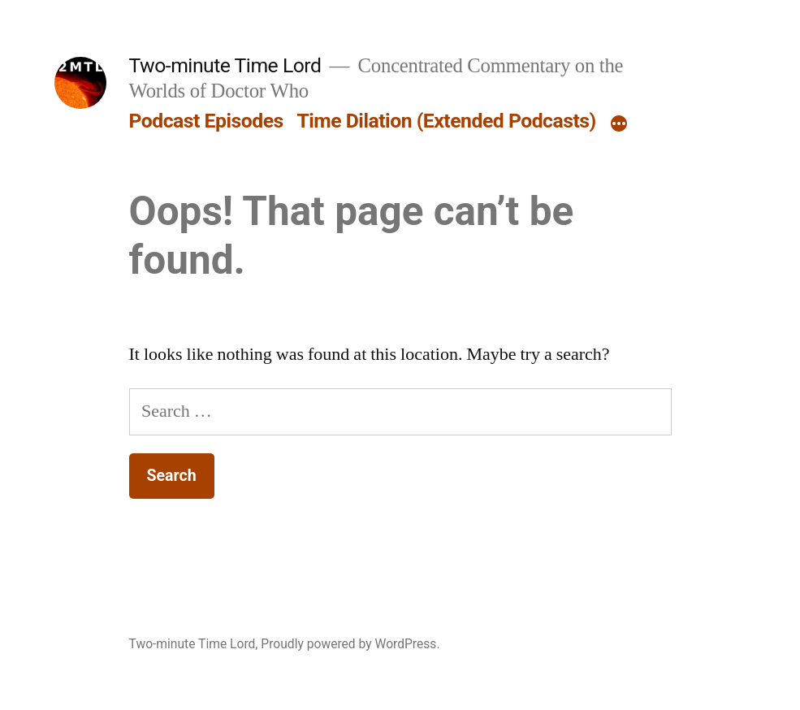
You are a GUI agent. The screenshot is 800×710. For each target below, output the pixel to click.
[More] (619, 124)
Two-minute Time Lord (225, 65)
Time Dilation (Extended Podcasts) (445, 120)
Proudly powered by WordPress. (350, 644)
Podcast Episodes (206, 120)
